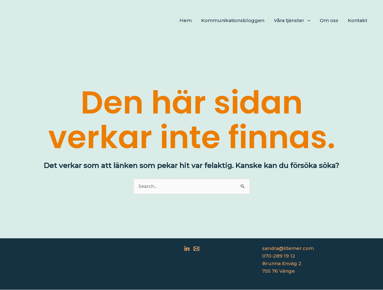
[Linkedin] (187, 249)
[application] (307, 20)
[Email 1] (196, 249)
